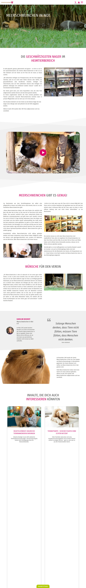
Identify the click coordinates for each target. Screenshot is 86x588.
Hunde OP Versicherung (59, 530)
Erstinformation (62, 580)
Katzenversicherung (13, 527)
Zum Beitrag (24, 450)
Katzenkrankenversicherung (60, 535)
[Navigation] (82, 2)
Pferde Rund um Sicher (59, 547)
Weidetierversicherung (14, 535)
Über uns (11, 560)
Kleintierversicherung (13, 532)
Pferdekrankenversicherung (60, 544)
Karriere (10, 558)
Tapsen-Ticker (12, 570)
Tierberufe (34, 525)
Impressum (61, 577)
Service (10, 555)
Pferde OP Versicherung (59, 542)
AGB (60, 581)
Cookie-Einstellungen (63, 583)
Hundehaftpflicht (58, 525)
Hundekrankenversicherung (60, 527)
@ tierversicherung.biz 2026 (52, 577)
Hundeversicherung (13, 525)
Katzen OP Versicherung (59, 537)
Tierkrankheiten (12, 563)
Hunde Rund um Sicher (59, 532)
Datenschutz (61, 578)
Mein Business (12, 565)
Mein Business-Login (13, 567)
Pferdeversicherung (13, 530)
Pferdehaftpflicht (58, 539)
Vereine (33, 527)
